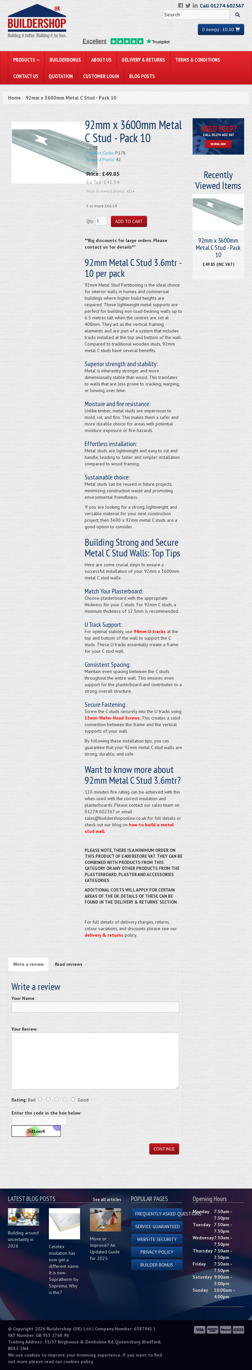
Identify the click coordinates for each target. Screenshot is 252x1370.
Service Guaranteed (157, 1226)
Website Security (157, 1239)
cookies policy (78, 1361)
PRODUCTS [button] (26, 59)
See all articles (107, 1199)
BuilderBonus (65, 59)
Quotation (61, 76)
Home (14, 98)
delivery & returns (104, 935)
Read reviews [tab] (68, 964)
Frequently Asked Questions (159, 1214)
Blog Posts (142, 76)
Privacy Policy (156, 1252)
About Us (101, 59)
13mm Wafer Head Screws (112, 718)
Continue (164, 1149)
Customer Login (101, 76)
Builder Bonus (156, 1265)
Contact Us (25, 76)
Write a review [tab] (28, 964)
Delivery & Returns (143, 59)
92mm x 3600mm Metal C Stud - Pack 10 (71, 98)
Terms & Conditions (197, 59)
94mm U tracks (150, 631)
